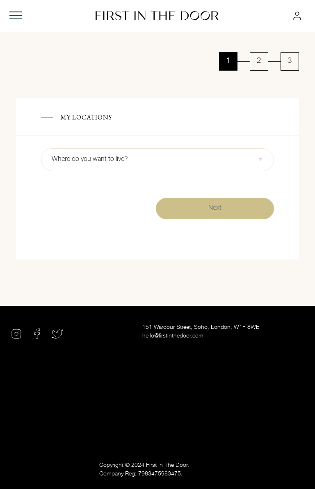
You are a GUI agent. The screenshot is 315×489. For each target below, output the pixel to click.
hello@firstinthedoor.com (172, 336)
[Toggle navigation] (16, 16)
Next (214, 208)
